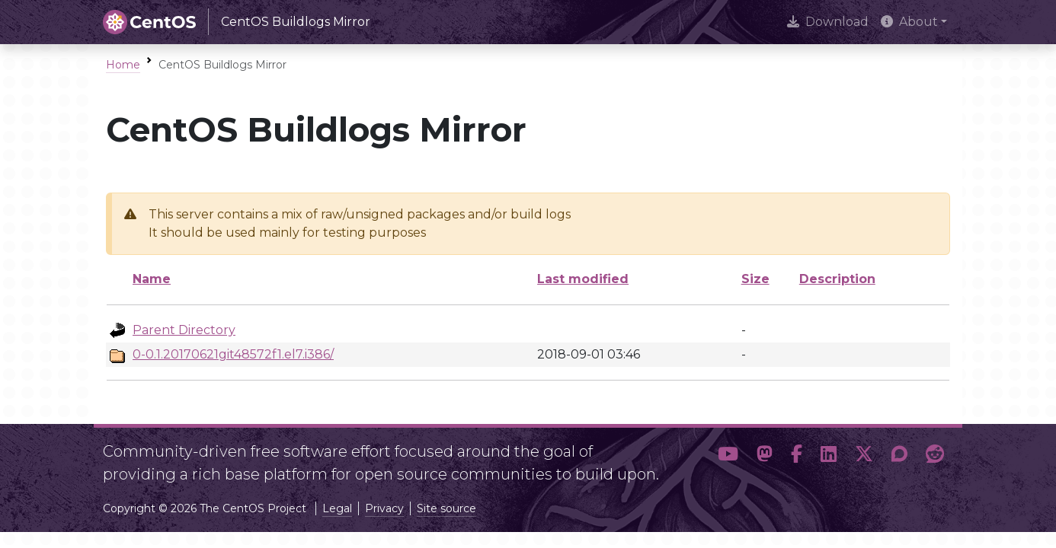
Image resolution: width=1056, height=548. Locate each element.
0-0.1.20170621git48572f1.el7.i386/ (233, 354)
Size (755, 279)
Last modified (583, 279)
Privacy (384, 508)
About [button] (909, 21)
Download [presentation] (828, 21)
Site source (446, 508)
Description (837, 279)
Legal (337, 508)
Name (152, 279)
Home (123, 65)
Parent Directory (184, 330)
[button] (728, 456)
